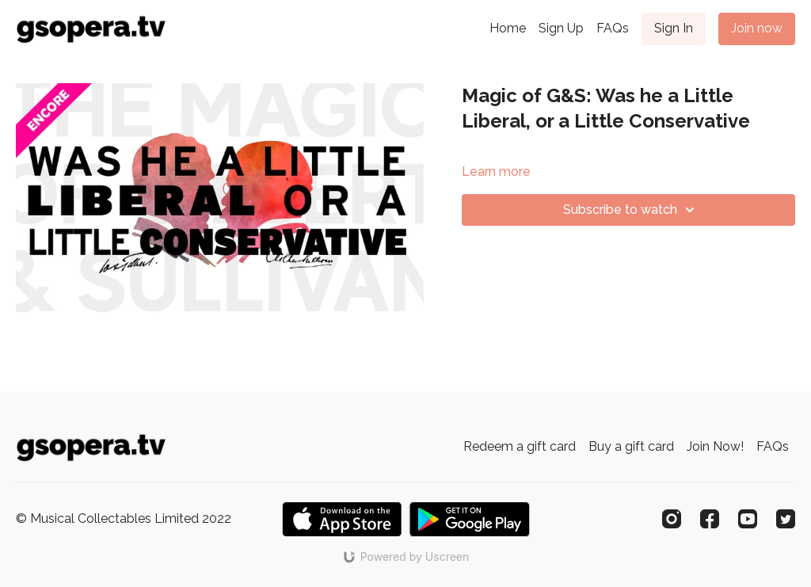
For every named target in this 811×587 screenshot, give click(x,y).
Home (507, 28)
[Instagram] (671, 518)
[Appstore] (341, 519)
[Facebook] (709, 518)
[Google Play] (470, 519)
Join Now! (715, 446)
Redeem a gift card (519, 446)
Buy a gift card (631, 446)
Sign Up (561, 28)
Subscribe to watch (631, 209)
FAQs (612, 28)
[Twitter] (785, 518)
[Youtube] (747, 518)
